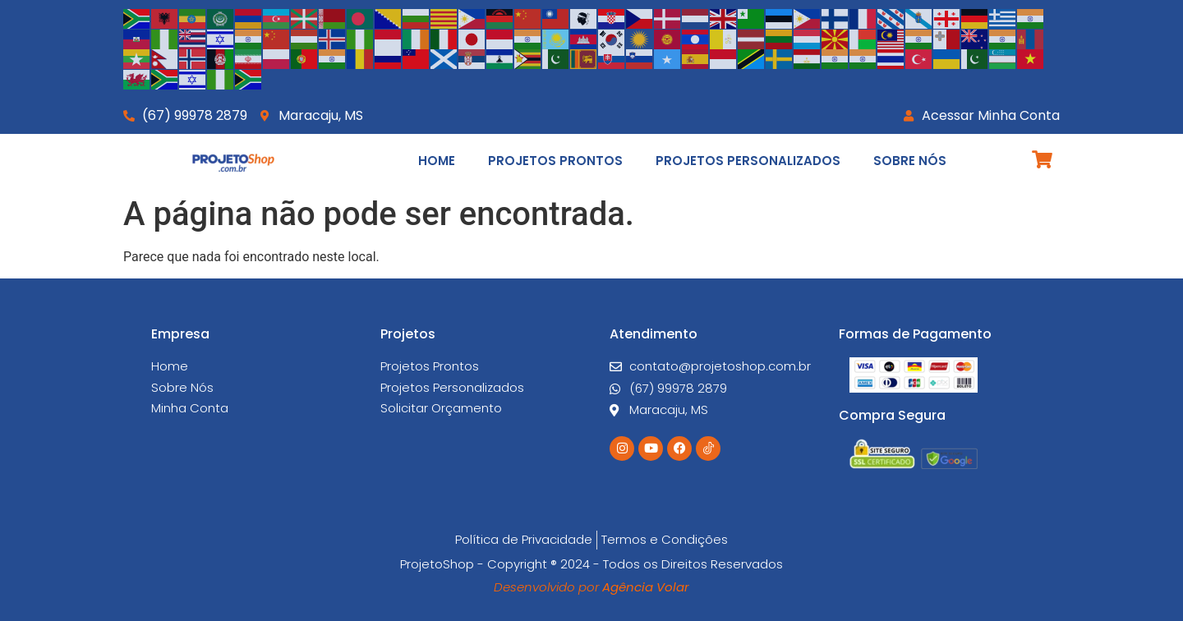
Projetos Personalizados (748, 160)
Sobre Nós (909, 160)
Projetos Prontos (555, 160)
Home (436, 160)
